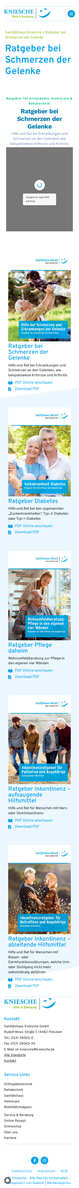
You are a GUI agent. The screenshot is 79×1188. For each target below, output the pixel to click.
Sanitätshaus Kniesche (23, 32)
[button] (7, 1180)
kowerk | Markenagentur (52, 1183)
